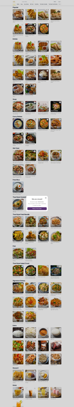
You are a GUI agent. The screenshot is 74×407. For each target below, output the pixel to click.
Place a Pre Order (37, 208)
